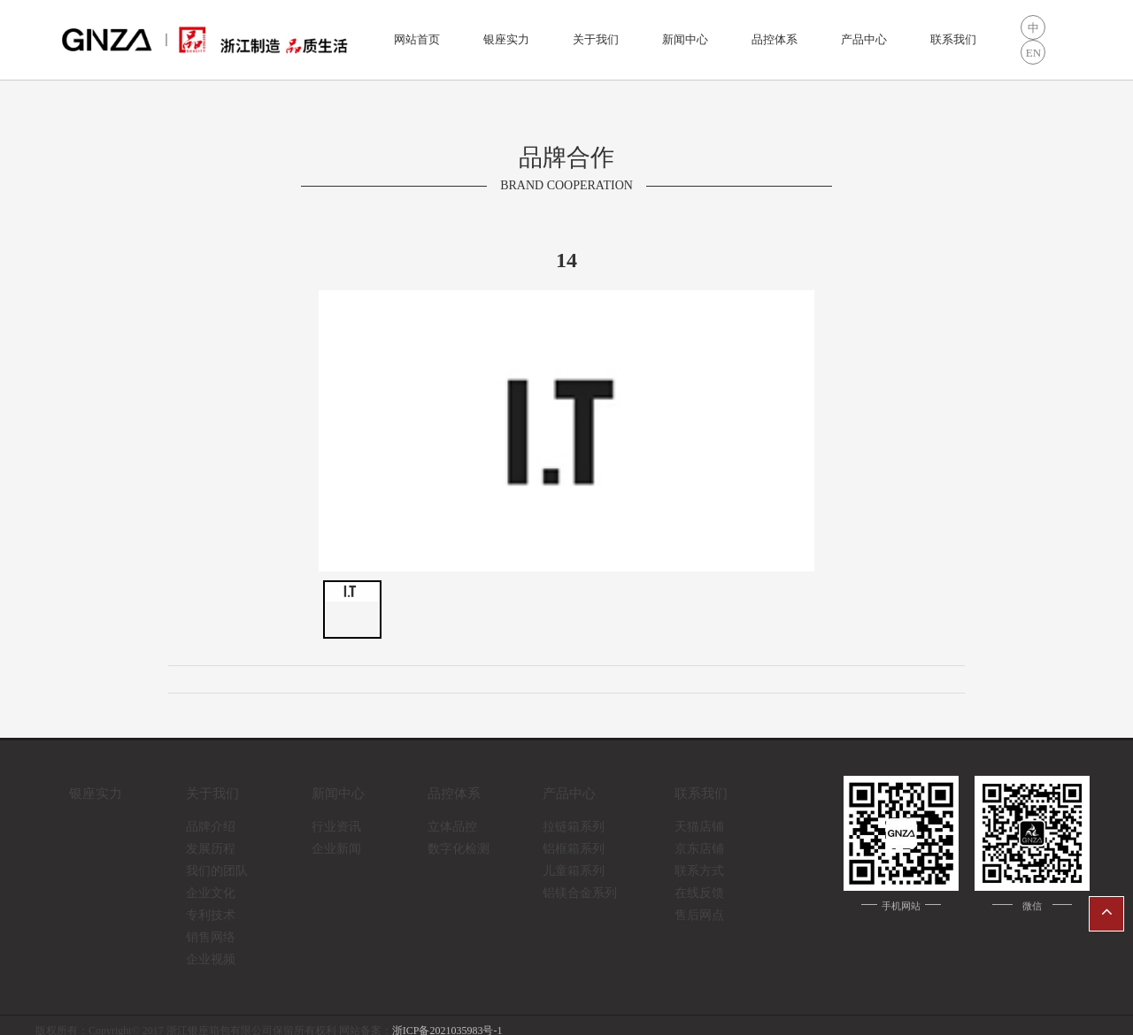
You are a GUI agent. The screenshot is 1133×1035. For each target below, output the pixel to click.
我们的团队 (217, 871)
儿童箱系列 (574, 871)
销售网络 (210, 937)
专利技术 (210, 915)
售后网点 (699, 915)
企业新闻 (336, 848)
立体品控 (452, 826)
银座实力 (506, 39)
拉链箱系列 (574, 826)
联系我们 (953, 39)
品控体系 (774, 39)
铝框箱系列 (574, 848)
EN (1033, 52)
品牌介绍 (210, 826)
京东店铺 (699, 848)
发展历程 (210, 848)
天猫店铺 (699, 826)
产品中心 (864, 39)
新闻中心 (685, 39)
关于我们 (596, 39)
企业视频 (210, 959)
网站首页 (417, 39)
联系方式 (699, 871)
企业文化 (210, 893)
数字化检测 (458, 848)
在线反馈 (699, 893)
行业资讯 (336, 826)
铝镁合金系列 (580, 893)
